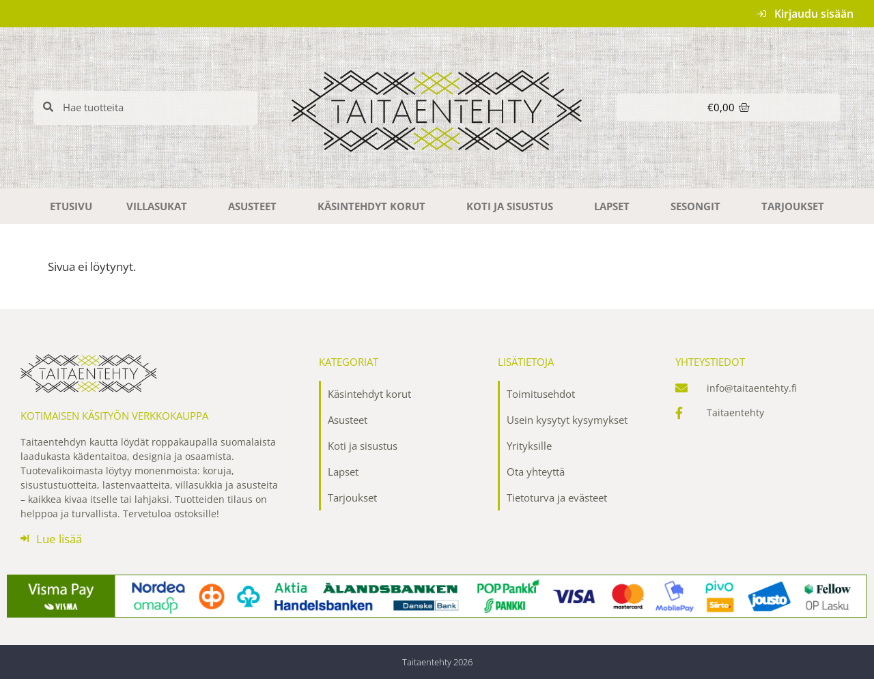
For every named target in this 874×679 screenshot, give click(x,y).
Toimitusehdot (541, 394)
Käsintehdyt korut (375, 206)
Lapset (615, 206)
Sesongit (699, 206)
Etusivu (71, 206)
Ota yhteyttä (536, 471)
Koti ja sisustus (513, 206)
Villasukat (160, 206)
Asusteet (255, 206)
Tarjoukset (792, 206)
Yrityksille (529, 445)
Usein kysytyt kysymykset (567, 420)
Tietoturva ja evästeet (557, 497)
